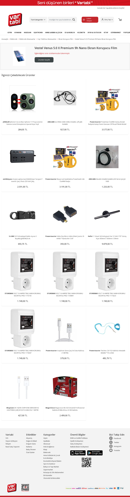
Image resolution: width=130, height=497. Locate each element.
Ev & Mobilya (48, 458)
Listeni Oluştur (87, 19)
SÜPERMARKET (116, 32)
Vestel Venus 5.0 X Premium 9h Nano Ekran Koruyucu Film (95, 39)
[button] (107, 20)
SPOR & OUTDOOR (94, 32)
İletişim (8, 444)
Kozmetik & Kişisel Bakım (52, 461)
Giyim (45, 438)
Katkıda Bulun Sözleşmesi (79, 447)
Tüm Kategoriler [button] (37, 20)
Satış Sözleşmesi (76, 444)
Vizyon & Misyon (11, 441)
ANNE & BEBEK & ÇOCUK (53, 32)
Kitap (45, 449)
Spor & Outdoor (49, 464)
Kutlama (29, 447)
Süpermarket (48, 470)
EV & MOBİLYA (70, 32)
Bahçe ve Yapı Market (51, 467)
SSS (7, 438)
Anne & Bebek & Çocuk (51, 455)
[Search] (62, 20)
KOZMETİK (81, 32)
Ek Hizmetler (47, 475)
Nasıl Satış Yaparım (13, 447)
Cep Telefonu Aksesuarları (46, 39)
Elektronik (13, 39)
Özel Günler (30, 452)
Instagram (115, 446)
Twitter (114, 442)
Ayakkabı (46, 441)
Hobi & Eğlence (48, 447)
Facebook (115, 438)
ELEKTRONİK (38, 32)
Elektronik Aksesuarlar (27, 39)
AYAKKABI (17, 32)
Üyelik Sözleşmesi (76, 441)
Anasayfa (5, 39)
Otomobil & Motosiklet (51, 478)
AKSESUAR (27, 32)
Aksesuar (46, 444)
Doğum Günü (31, 444)
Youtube (114, 450)
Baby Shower (31, 449)
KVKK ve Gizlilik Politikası (79, 438)
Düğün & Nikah (31, 441)
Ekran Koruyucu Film (66, 39)
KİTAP (106, 32)
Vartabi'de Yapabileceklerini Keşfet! (110, 8)
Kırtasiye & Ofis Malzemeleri (53, 472)
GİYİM (9, 32)
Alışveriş (29, 438)
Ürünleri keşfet (44, 60)
